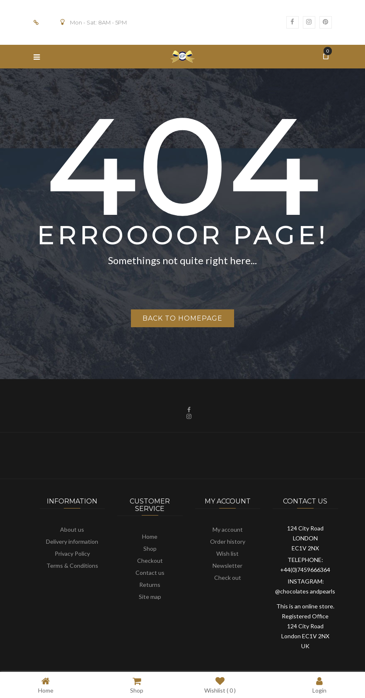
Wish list (227, 553)
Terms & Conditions (72, 565)
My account (228, 529)
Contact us (149, 572)
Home (149, 536)
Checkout (150, 560)
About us (72, 529)
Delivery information (72, 541)
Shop (150, 548)
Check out (227, 577)
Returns (149, 584)
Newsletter (227, 565)
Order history (227, 541)
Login (319, 684)
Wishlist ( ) (220, 684)
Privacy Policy (72, 553)
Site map (150, 596)
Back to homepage (182, 318)
